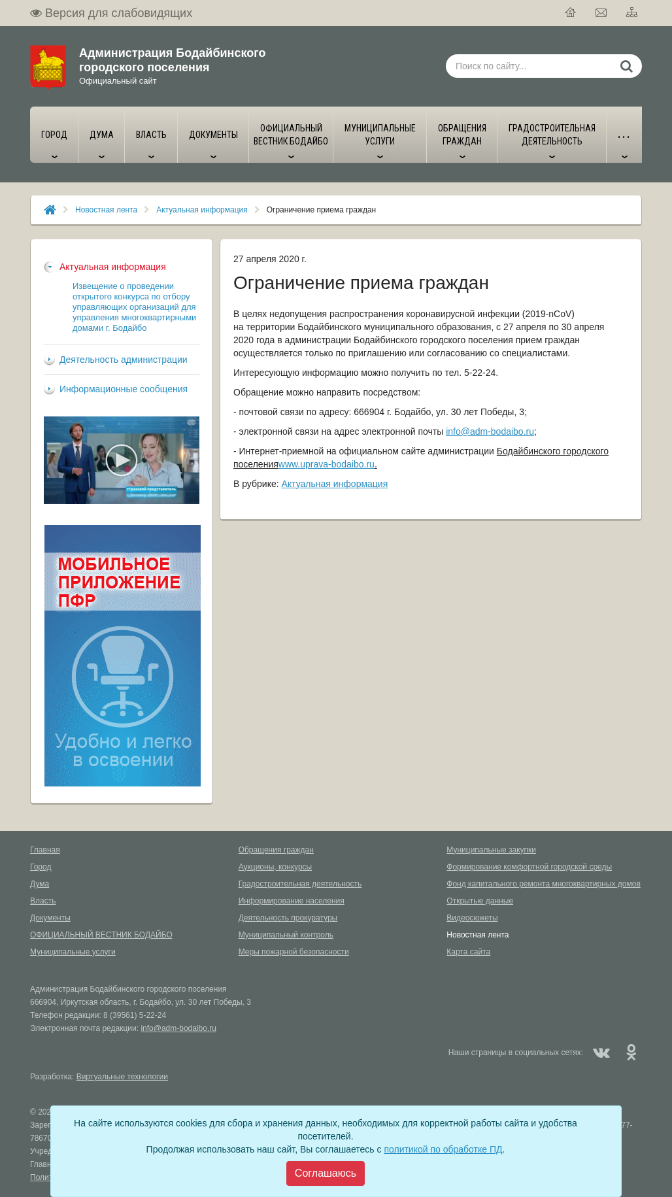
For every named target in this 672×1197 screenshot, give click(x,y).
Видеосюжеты (471, 917)
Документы (50, 917)
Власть (43, 900)
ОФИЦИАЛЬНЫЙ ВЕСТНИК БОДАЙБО (101, 934)
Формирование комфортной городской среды (529, 866)
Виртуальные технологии (122, 1076)
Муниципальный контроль (286, 934)
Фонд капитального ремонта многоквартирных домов (543, 883)
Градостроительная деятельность (300, 883)
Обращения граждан (276, 849)
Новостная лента (106, 209)
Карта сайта (468, 951)
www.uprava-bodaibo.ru (326, 464)
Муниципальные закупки (491, 849)
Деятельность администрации (123, 359)
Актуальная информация (202, 209)
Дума (39, 883)
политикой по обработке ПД (443, 1149)
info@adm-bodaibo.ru (490, 431)
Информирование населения (291, 900)
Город (40, 866)
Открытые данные (479, 900)
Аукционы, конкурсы (275, 866)
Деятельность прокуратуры (288, 917)
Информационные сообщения (123, 389)
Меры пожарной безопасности (294, 951)
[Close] (325, 1173)
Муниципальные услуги (73, 951)
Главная (45, 849)
